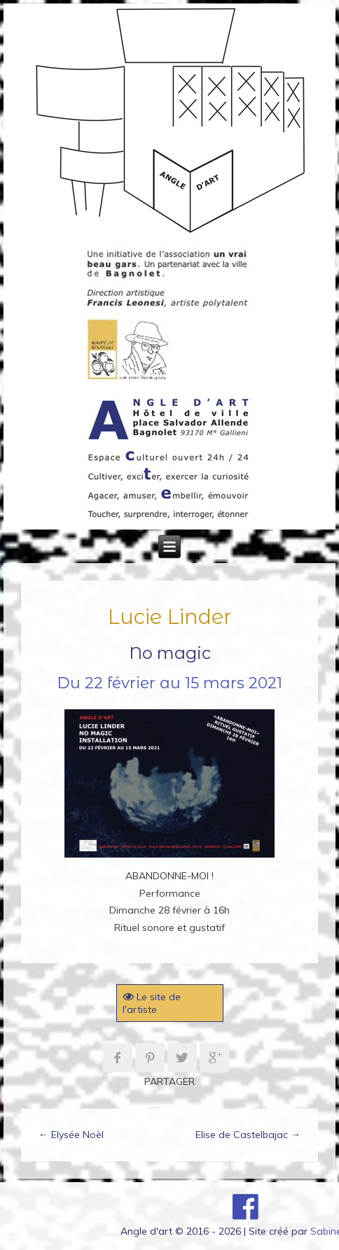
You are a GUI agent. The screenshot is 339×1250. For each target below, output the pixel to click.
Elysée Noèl (77, 1134)
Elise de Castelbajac (241, 1134)
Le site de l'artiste (152, 1003)
